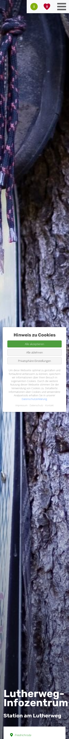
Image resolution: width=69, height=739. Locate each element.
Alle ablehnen (34, 352)
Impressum (21, 405)
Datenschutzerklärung (34, 399)
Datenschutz (36, 405)
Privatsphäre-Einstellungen (34, 361)
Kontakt (49, 405)
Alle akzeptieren (34, 344)
